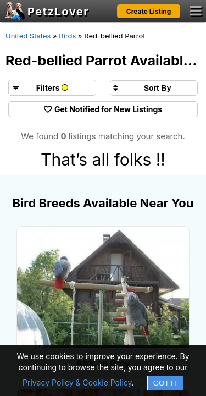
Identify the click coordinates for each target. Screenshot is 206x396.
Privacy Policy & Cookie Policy (77, 382)
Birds (67, 35)
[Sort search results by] (153, 88)
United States (28, 35)
